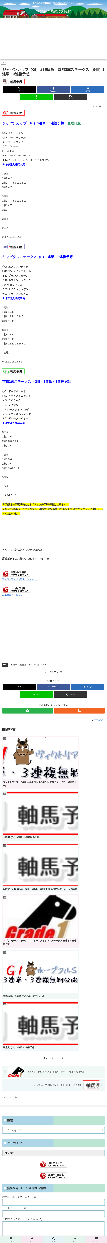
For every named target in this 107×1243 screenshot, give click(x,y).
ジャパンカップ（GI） (38, 665)
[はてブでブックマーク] (87, 89)
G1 (5, 665)
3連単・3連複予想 (18, 665)
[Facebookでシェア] (53, 89)
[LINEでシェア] (36, 97)
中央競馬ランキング (12, 595)
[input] (53, 931)
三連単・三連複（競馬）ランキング (20, 579)
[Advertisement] (53, 39)
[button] (70, 97)
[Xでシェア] (19, 89)
